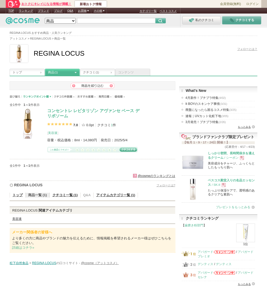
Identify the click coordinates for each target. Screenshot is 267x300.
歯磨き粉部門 (194, 225)
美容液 (52, 133)
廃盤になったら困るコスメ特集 (210, 110)
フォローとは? (165, 185)
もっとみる (244, 126)
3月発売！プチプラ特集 (205, 122)
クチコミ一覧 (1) (65, 195)
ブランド (43, 10)
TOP (11, 10)
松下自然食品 (19, 263)
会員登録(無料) (230, 4)
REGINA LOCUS (28, 185)
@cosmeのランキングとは (156, 176)
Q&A (70, 10)
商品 (53, 72)
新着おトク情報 (91, 4)
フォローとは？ (247, 48)
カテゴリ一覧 (148, 10)
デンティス (205, 264)
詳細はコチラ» (23, 248)
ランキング (26, 10)
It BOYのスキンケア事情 (206, 104)
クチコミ (91, 72)
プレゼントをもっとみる (233, 207)
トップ (17, 72)
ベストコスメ (168, 10)
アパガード (205, 252)
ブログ (58, 10)
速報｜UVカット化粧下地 (206, 116)
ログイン (252, 4)
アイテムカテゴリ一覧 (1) (115, 195)
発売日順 (105, 96)
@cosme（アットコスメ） (100, 263)
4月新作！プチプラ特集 (205, 98)
